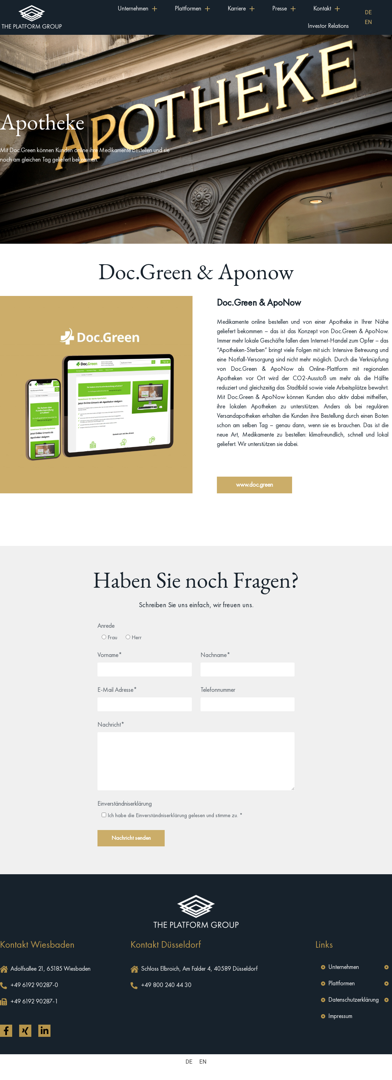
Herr (137, 638)
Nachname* (215, 655)
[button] (254, 485)
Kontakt (326, 8)
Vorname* (109, 655)
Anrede (106, 626)
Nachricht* (111, 725)
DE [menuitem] (368, 12)
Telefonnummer (218, 690)
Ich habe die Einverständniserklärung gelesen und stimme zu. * (175, 815)
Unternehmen (137, 8)
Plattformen (192, 8)
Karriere (241, 8)
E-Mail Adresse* (117, 690)
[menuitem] (368, 12)
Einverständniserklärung (124, 804)
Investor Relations (328, 26)
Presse (284, 8)
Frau (112, 638)
